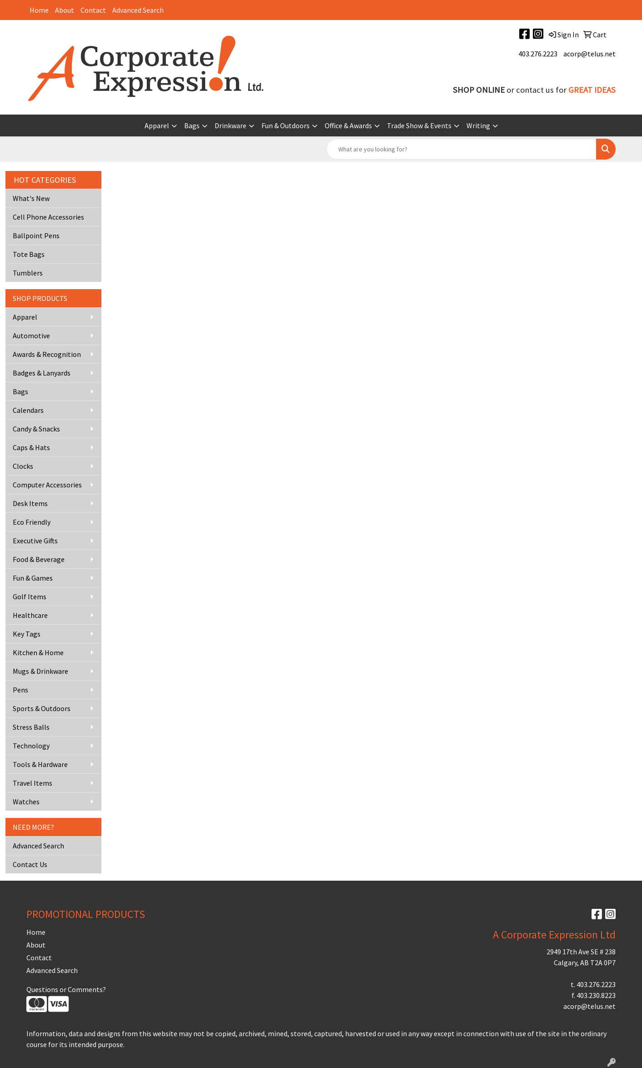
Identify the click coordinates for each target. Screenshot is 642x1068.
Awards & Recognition (47, 354)
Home (39, 10)
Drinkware (230, 125)
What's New (31, 198)
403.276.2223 (537, 53)
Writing (478, 125)
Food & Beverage (39, 559)
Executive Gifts (35, 540)
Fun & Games (33, 577)
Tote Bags (29, 254)
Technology (31, 745)
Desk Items (30, 503)
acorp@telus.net (589, 53)
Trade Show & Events (419, 125)
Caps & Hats (31, 447)
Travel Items (32, 782)
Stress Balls (31, 727)
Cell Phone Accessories (48, 216)
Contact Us (30, 864)
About (64, 10)
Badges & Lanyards (41, 372)
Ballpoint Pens (36, 235)
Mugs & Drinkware (40, 671)
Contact (93, 10)
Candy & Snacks (36, 428)
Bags (192, 125)
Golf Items (29, 596)
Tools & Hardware (40, 764)
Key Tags (26, 633)
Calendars (28, 410)
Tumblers (28, 272)
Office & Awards (348, 125)
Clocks (23, 466)
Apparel (157, 125)
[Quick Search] (461, 149)
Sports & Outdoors (41, 708)
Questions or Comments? (66, 989)
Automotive (31, 335)
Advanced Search (138, 10)
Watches (26, 801)
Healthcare (30, 615)
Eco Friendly (31, 521)
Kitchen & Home (38, 652)
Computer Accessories (47, 484)
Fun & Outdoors (285, 125)
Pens (20, 689)
